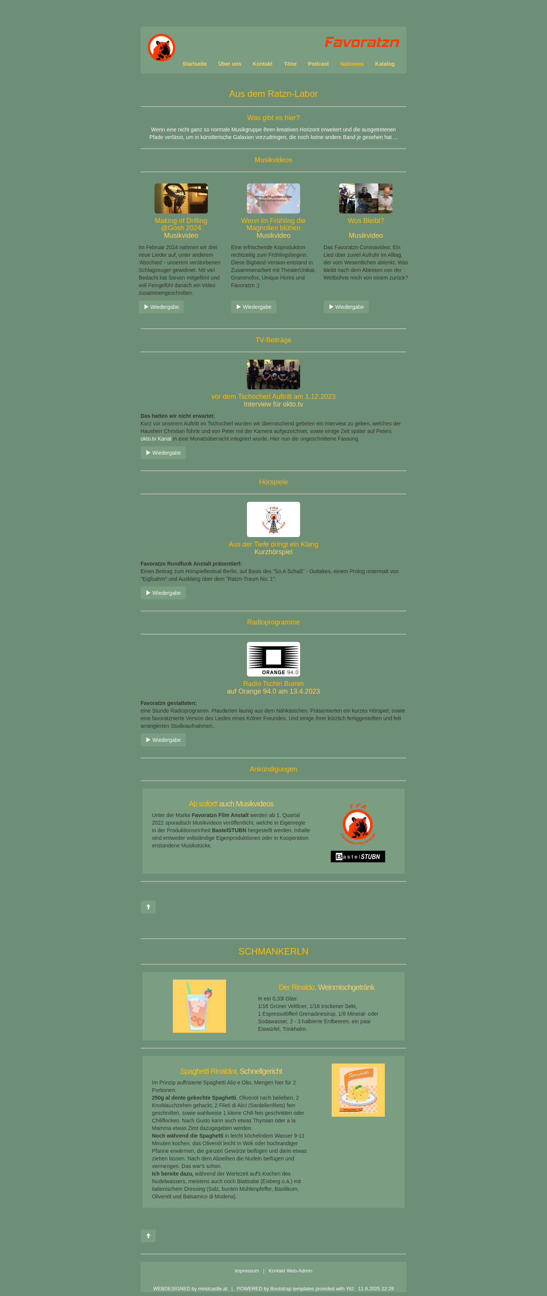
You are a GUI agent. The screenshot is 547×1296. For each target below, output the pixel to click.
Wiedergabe (161, 307)
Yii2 (350, 1288)
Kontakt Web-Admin (290, 1271)
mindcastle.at (213, 1288)
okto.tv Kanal (156, 439)
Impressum (247, 1271)
